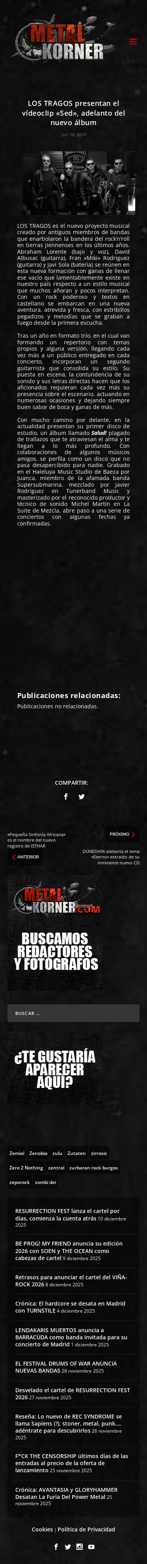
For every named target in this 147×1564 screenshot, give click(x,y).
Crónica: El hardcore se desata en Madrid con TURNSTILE (70, 1307)
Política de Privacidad (86, 1529)
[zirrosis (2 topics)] (99, 1152)
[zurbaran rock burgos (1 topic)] (93, 1167)
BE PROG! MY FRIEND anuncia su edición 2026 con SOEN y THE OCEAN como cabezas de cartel (69, 1250)
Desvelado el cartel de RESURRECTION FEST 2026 (72, 1393)
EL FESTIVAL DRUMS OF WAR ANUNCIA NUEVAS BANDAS (66, 1367)
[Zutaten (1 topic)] (76, 1152)
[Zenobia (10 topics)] (38, 1152)
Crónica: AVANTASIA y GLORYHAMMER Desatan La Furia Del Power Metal (66, 1493)
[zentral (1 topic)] (56, 1167)
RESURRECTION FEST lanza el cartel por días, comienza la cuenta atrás (67, 1214)
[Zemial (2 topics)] (16, 1152)
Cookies (42, 1529)
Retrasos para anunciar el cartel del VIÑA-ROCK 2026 (71, 1280)
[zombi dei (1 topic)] (45, 1181)
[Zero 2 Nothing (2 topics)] (26, 1167)
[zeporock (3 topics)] (19, 1181)
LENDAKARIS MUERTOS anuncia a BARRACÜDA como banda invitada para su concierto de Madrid (71, 1337)
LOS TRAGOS (34, 225)
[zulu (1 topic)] (57, 1152)
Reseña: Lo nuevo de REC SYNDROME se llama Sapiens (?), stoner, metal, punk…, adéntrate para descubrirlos (68, 1423)
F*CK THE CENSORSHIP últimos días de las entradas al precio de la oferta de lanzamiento (71, 1463)
